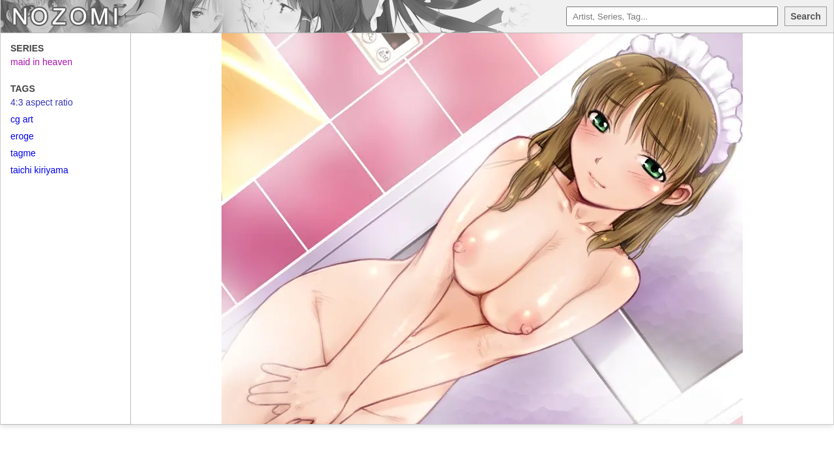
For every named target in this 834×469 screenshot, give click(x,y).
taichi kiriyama (39, 170)
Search (805, 16)
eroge (22, 136)
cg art (21, 119)
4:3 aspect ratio (41, 102)
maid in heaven (41, 62)
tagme (23, 153)
